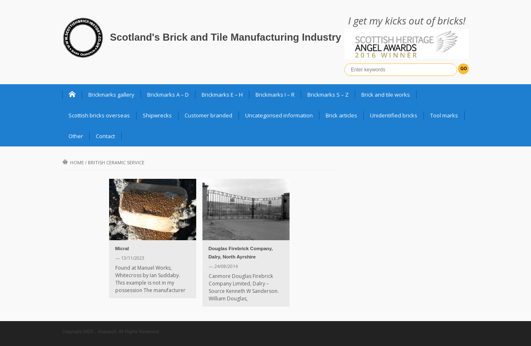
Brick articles (341, 115)
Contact (105, 136)
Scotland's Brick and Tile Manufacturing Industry (225, 37)
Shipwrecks (157, 115)
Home (73, 162)
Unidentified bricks (393, 115)
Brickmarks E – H (222, 94)
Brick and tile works (385, 94)
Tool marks (444, 115)
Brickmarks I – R (275, 94)
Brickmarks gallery (111, 94)
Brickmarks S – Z (327, 94)
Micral (122, 248)
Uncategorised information (279, 115)
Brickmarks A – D (168, 94)
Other (75, 136)
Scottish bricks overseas (99, 115)
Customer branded (208, 115)
